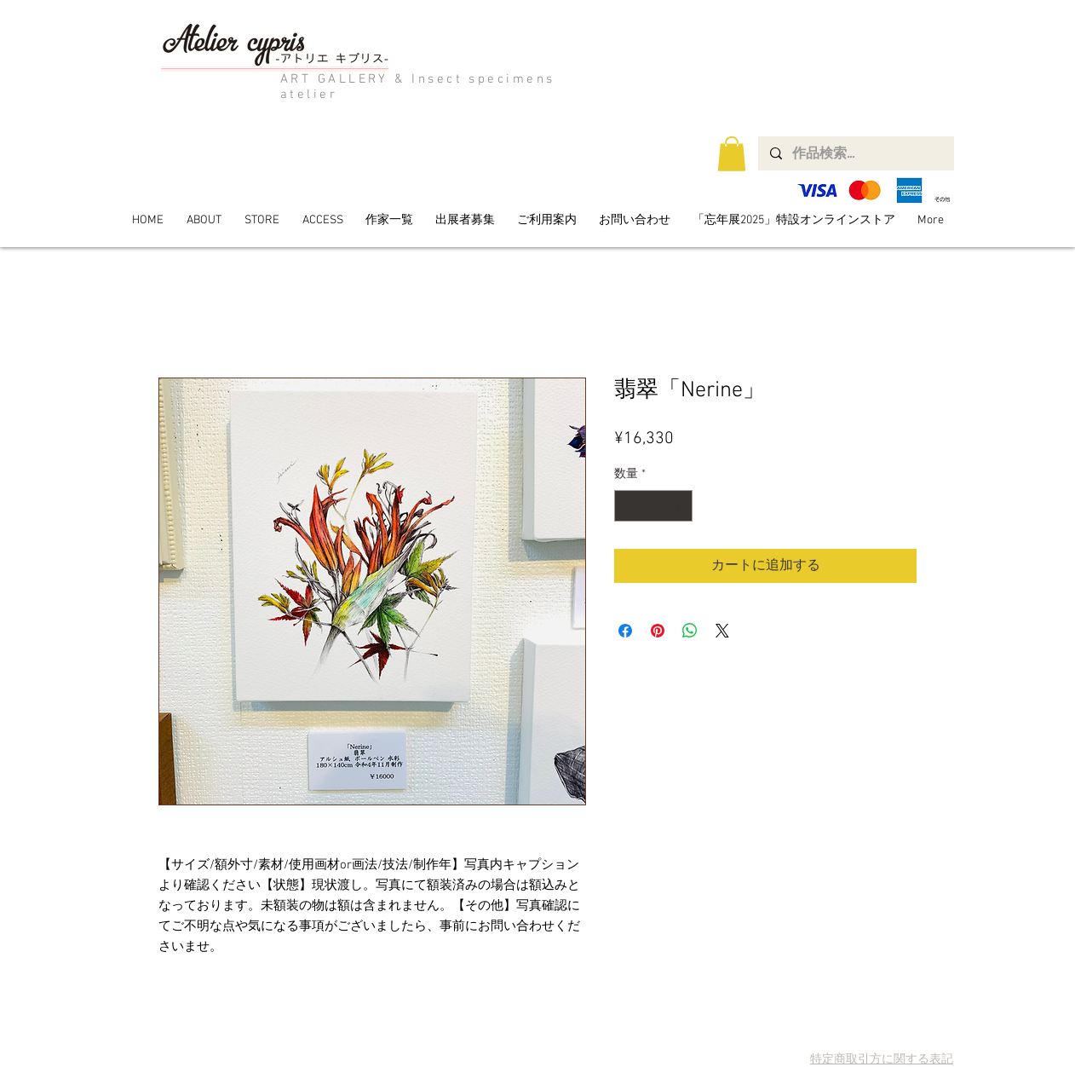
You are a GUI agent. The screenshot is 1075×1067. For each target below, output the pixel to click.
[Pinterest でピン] (657, 630)
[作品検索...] (855, 153)
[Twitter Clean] (917, 1032)
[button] (731, 153)
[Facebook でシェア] (625, 630)
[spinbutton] (653, 506)
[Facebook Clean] (941, 1032)
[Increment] (679, 506)
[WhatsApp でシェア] (690, 630)
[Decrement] (627, 506)
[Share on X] (722, 630)
